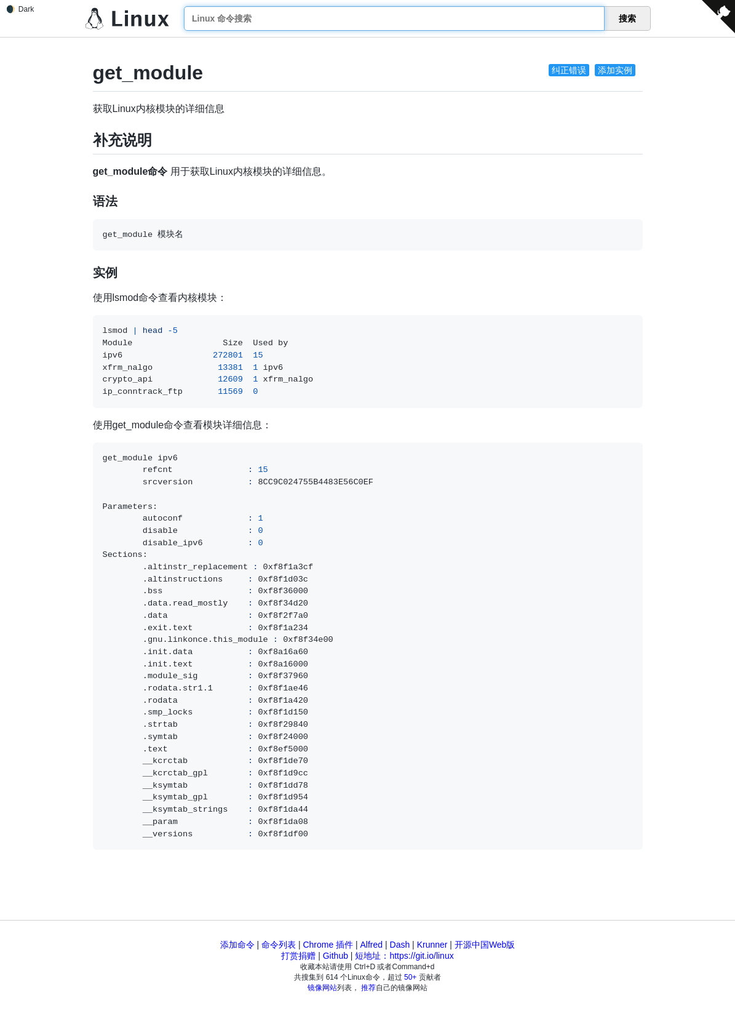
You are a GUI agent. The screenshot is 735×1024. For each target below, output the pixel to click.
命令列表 (278, 945)
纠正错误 (569, 70)
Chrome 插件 (328, 945)
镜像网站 (322, 987)
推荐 (368, 987)
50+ (410, 977)
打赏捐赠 (298, 956)
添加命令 (237, 945)
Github (335, 956)
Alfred (371, 945)
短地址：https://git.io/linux (404, 956)
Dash (400, 945)
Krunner (432, 945)
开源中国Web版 (485, 945)
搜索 (627, 18)
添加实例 (615, 70)
